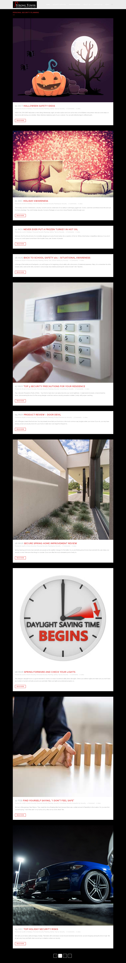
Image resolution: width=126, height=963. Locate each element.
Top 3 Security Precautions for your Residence (54, 386)
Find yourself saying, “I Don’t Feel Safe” (48, 800)
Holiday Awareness (35, 201)
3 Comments (78, 417)
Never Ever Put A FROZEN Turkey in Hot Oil (50, 229)
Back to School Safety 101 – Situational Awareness (57, 257)
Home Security (37, 203)
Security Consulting (60, 389)
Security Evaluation (72, 803)
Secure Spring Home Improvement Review (50, 543)
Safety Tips (53, 108)
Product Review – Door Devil (42, 414)
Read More (20, 120)
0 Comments (70, 108)
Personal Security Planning (41, 108)
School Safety (56, 260)
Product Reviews (59, 417)
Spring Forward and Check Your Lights (49, 672)
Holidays (29, 108)
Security (62, 108)
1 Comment (91, 803)
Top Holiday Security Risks (40, 929)
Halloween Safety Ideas (39, 106)
